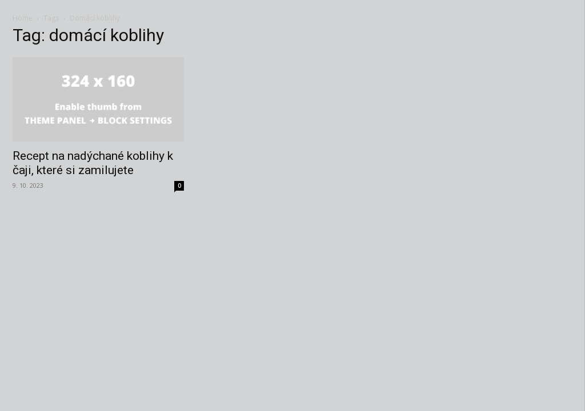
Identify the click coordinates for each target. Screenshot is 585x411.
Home (23, 18)
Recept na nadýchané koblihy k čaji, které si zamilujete (93, 163)
